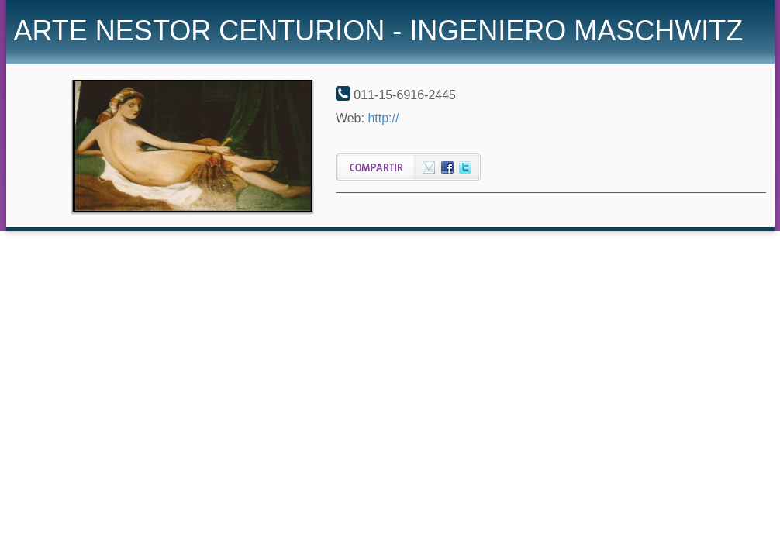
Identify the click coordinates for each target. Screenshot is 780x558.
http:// (383, 118)
